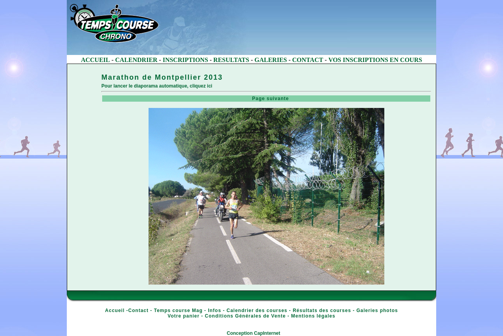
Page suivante (267, 98)
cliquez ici (201, 86)
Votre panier (184, 316)
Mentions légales (313, 316)
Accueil (115, 310)
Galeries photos (377, 310)
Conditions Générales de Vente (245, 316)
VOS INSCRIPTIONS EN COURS (375, 60)
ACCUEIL (95, 60)
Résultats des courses (322, 310)
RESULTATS (231, 60)
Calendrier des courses (257, 310)
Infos (214, 310)
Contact (138, 310)
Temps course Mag (178, 310)
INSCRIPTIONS (185, 60)
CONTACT (307, 60)
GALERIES (271, 60)
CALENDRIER (136, 60)
